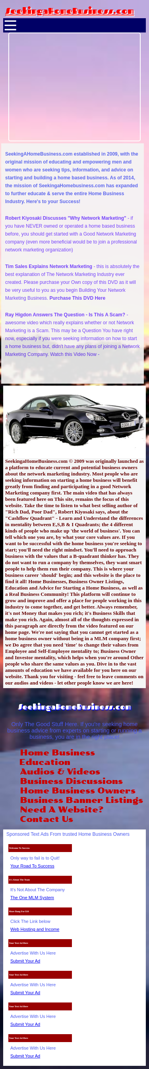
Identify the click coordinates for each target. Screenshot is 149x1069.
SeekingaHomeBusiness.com (69, 10)
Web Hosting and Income (34, 929)
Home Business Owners (77, 790)
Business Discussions (71, 781)
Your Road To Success (32, 866)
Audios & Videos (60, 771)
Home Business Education (57, 757)
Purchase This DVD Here (77, 298)
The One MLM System (32, 897)
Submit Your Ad (25, 961)
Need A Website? (61, 809)
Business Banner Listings (81, 800)
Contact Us (46, 819)
